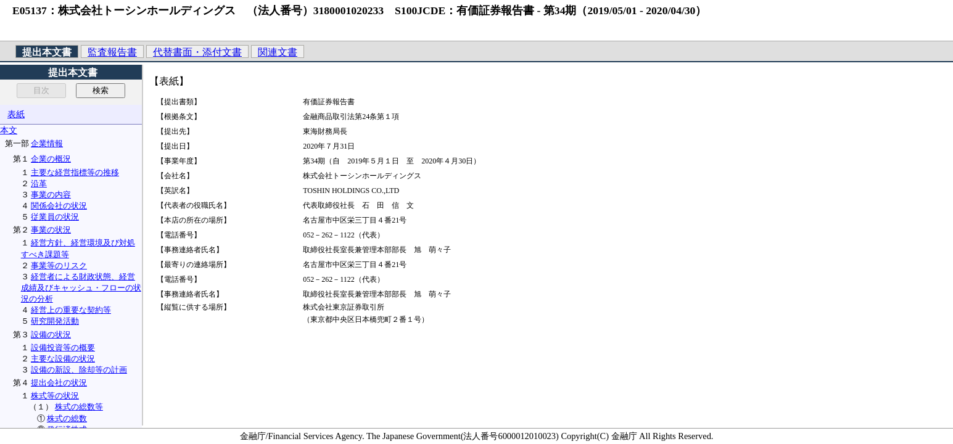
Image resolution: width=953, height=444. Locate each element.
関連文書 (277, 52)
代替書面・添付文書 (197, 52)
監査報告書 (112, 52)
